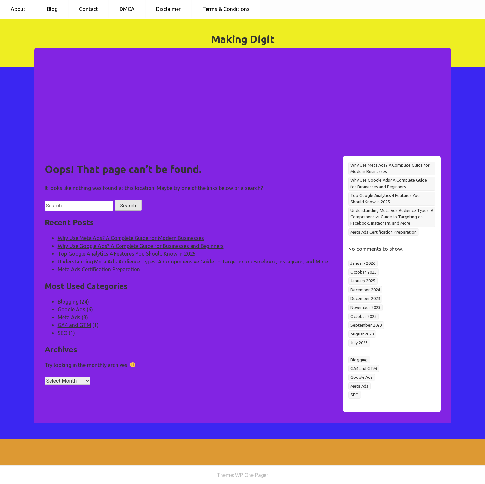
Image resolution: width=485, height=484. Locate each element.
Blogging (68, 302)
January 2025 (362, 280)
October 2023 (363, 316)
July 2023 (359, 342)
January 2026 (362, 263)
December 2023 (365, 298)
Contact (88, 9)
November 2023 (365, 307)
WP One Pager (251, 475)
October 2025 (363, 272)
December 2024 (365, 289)
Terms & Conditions (226, 9)
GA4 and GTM (74, 325)
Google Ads (71, 309)
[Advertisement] (242, 106)
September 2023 (366, 325)
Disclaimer (168, 9)
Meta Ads (69, 317)
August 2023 (362, 334)
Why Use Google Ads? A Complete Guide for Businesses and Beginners (141, 246)
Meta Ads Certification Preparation (99, 269)
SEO (62, 333)
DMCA (127, 9)
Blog (52, 9)
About (18, 9)
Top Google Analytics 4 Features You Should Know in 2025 (127, 254)
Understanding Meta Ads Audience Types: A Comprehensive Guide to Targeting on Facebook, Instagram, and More (193, 261)
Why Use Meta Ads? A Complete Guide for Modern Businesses (131, 238)
